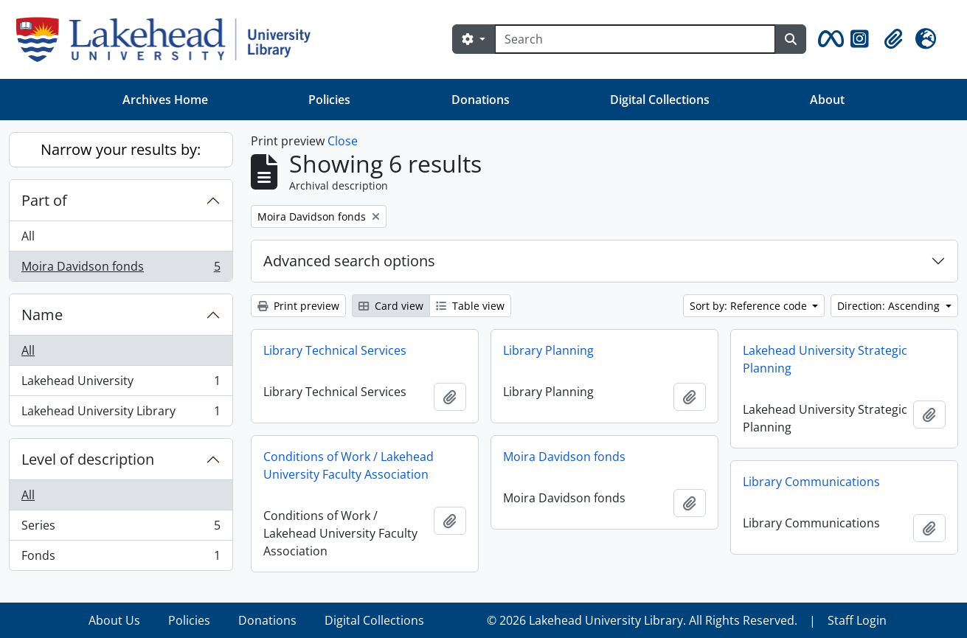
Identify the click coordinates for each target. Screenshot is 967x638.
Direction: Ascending (890, 306)
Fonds (121, 558)
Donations (480, 99)
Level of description (87, 459)
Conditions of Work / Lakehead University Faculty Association (348, 465)
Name (42, 315)
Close (342, 141)
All (28, 236)
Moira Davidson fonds (121, 269)
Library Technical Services (334, 350)
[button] (828, 39)
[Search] (635, 39)
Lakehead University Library (121, 414)
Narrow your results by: (121, 149)
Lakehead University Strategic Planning (825, 359)
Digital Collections (660, 99)
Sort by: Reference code (750, 306)
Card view (390, 306)
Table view (470, 306)
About (827, 99)
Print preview (298, 306)
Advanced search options (349, 261)
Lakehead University (121, 384)
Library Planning (548, 350)
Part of (44, 200)
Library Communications (811, 482)
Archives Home (165, 99)
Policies (329, 99)
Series (121, 528)
